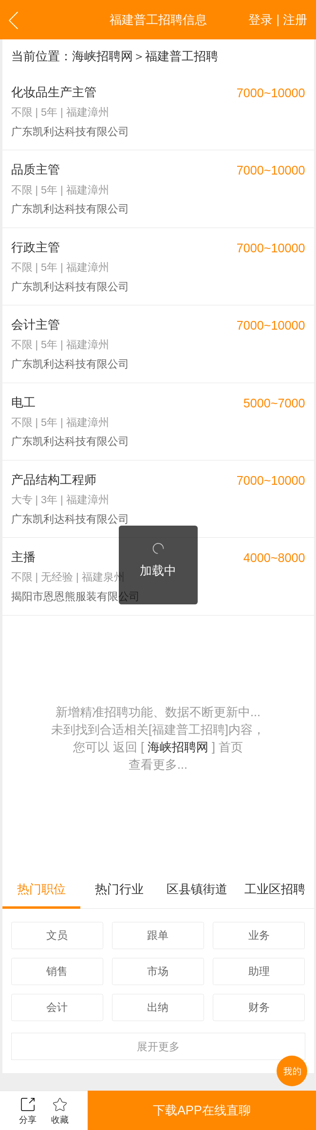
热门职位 (41, 889)
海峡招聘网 (102, 56)
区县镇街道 (197, 889)
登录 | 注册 (277, 19)
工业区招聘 (274, 889)
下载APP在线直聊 (201, 1110)
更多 (158, 1047)
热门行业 (119, 889)
